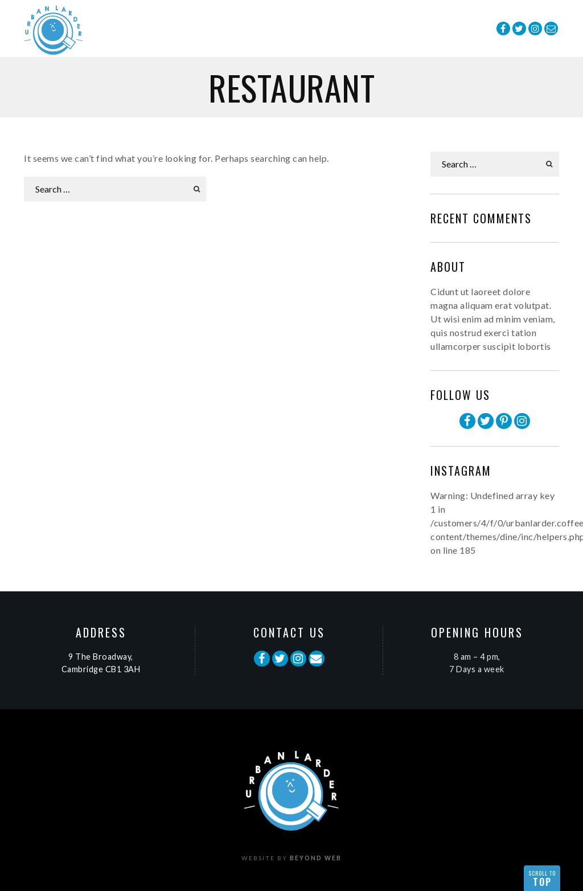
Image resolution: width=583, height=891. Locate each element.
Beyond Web (316, 858)
